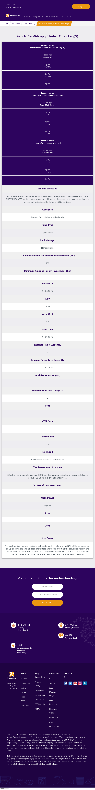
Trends (52, 683)
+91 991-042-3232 (13, 7)
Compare (36, 17)
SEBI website (40, 704)
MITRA (37, 709)
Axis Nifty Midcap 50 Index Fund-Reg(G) (54, 24)
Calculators (45, 17)
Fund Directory (29, 24)
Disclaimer (39, 691)
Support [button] (73, 17)
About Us (65, 17)
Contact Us (25, 683)
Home (23, 673)
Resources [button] (56, 17)
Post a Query (47, 602)
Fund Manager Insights (52, 692)
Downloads (54, 718)
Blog (51, 678)
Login (81, 7)
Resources (16, 24)
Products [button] (27, 17)
